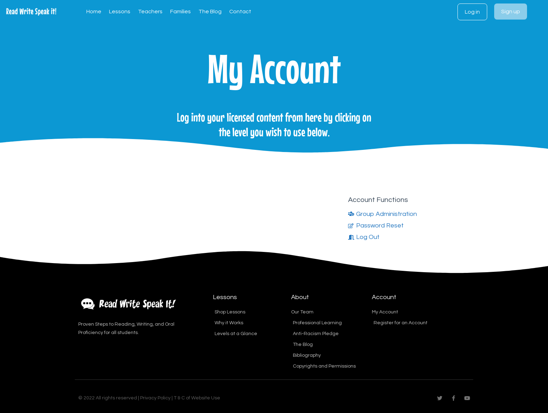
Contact (240, 11)
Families (180, 11)
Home (93, 11)
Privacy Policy (155, 398)
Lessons (119, 11)
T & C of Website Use (197, 398)
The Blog (210, 11)
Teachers (150, 11)
